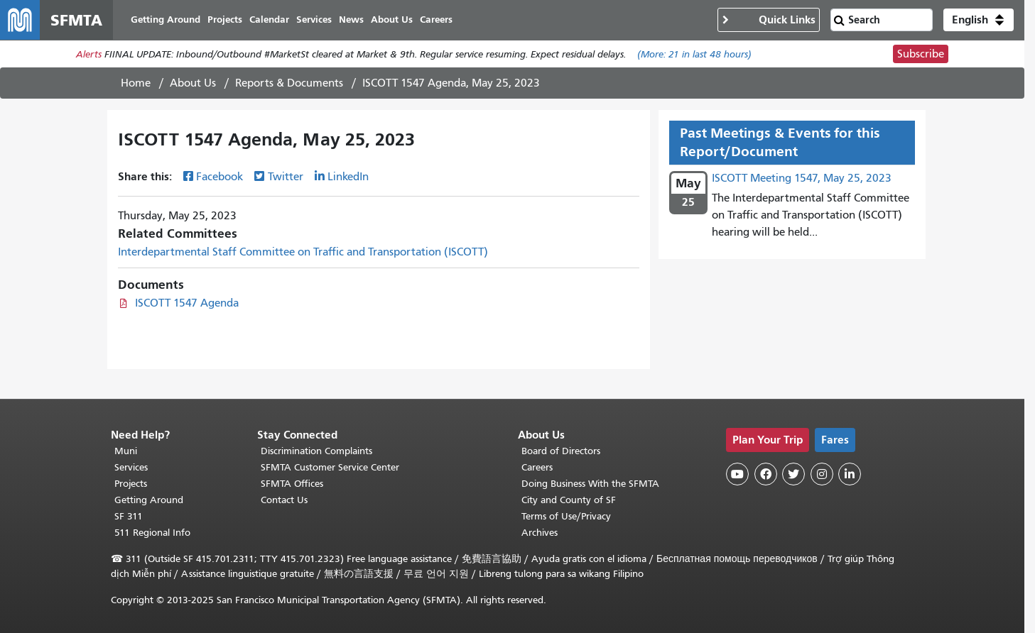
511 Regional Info (152, 533)
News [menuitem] (351, 19)
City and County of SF (568, 500)
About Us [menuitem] (392, 19)
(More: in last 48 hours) (694, 54)
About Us (193, 83)
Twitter (285, 176)
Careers (537, 467)
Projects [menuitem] (224, 19)
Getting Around (148, 500)
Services (131, 467)
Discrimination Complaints (316, 451)
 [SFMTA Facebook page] (765, 474)
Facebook (219, 176)
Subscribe (920, 54)
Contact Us (284, 500)
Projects (130, 484)
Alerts (89, 54)
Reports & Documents (289, 83)
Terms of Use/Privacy (566, 516)
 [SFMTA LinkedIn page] (850, 474)
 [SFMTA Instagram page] (822, 474)
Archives (539, 533)
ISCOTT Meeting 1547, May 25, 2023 (802, 178)
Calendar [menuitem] (269, 19)
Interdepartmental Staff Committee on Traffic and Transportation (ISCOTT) (303, 252)
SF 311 (128, 516)
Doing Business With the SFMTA (590, 484)
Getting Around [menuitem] (165, 19)
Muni (125, 451)
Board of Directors (560, 451)
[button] (978, 20)
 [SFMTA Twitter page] (793, 474)
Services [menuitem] (314, 19)
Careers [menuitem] (436, 19)
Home (136, 83)
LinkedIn (348, 176)
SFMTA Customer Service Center (330, 467)
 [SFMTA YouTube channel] (737, 474)
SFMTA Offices (292, 484)
